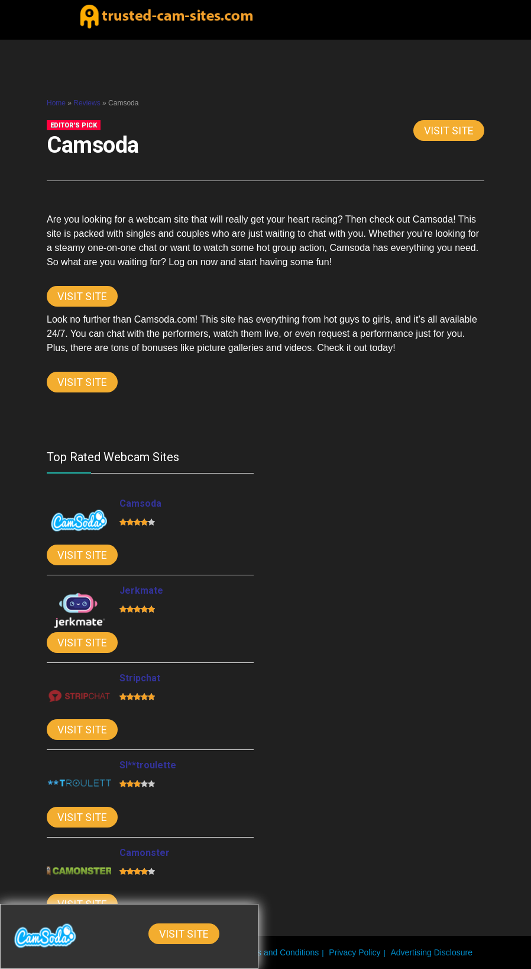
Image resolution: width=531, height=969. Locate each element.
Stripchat (139, 678)
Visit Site (449, 130)
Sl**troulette (147, 765)
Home (56, 103)
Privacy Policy (354, 952)
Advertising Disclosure (432, 952)
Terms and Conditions (279, 952)
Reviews (86, 103)
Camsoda (140, 503)
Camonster (144, 852)
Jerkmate (141, 590)
